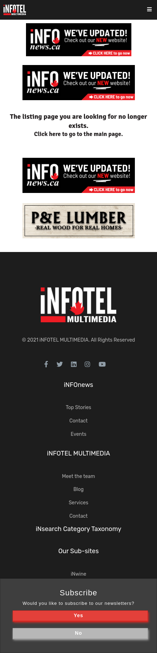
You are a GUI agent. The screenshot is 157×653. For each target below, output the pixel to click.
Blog (78, 489)
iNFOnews (78, 385)
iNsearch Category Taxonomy (79, 529)
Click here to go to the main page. (78, 134)
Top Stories (78, 407)
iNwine (78, 574)
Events (78, 434)
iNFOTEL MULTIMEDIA (64, 340)
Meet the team (78, 476)
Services (79, 503)
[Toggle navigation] (154, 10)
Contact (78, 421)
